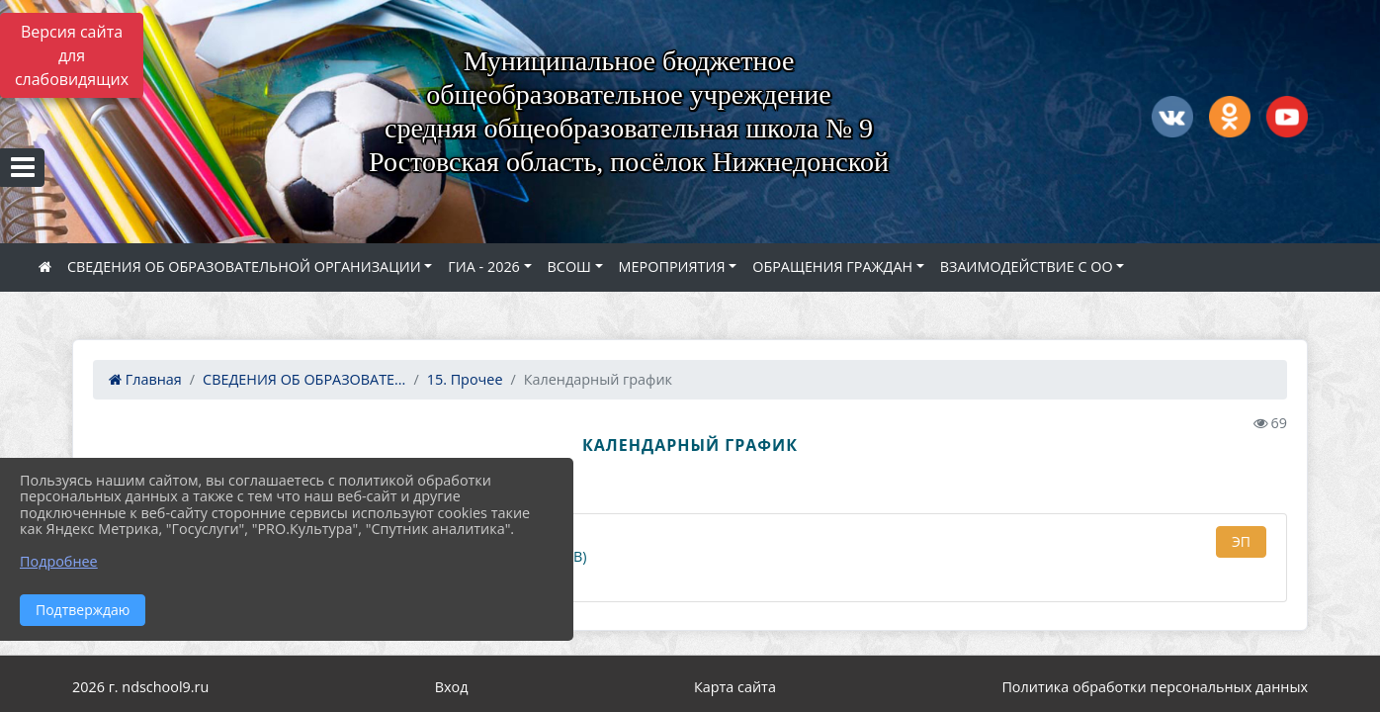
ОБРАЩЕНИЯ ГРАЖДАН (832, 266)
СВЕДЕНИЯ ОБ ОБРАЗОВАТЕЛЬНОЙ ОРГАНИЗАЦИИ (244, 266)
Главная (145, 379)
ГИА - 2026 (484, 266)
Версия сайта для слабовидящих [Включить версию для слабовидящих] (72, 55)
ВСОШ (569, 266)
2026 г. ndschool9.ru (140, 686)
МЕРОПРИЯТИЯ (672, 266)
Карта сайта (735, 686)
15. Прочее (465, 379)
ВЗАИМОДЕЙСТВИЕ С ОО (1026, 266)
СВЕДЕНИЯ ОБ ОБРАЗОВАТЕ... (304, 379)
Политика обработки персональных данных (1154, 686)
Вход (452, 686)
